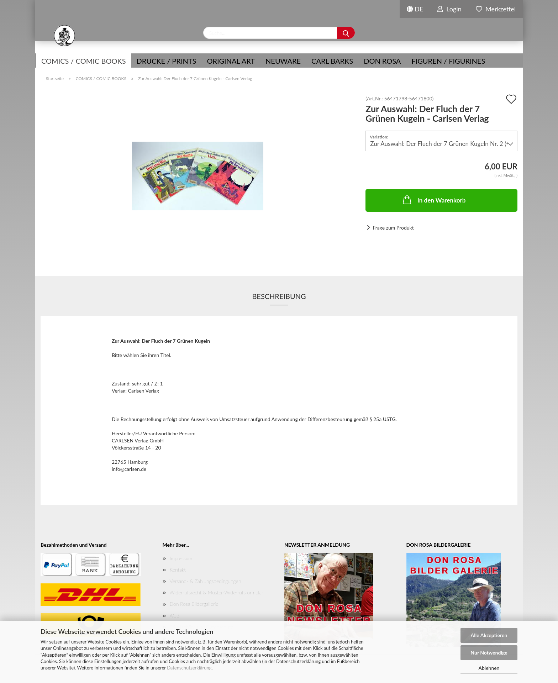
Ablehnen (489, 668)
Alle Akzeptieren (489, 635)
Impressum (181, 558)
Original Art (231, 61)
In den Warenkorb (433, 199)
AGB (175, 616)
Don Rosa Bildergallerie (194, 604)
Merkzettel (496, 9)
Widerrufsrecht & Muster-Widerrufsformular (216, 592)
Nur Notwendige (488, 653)
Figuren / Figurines (448, 61)
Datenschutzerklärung (189, 668)
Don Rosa (382, 61)
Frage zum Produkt (393, 228)
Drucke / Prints (166, 61)
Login (449, 9)
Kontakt (178, 570)
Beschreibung (279, 296)
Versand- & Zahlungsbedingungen (205, 581)
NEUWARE (283, 61)
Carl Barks (332, 61)
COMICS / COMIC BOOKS (83, 61)
